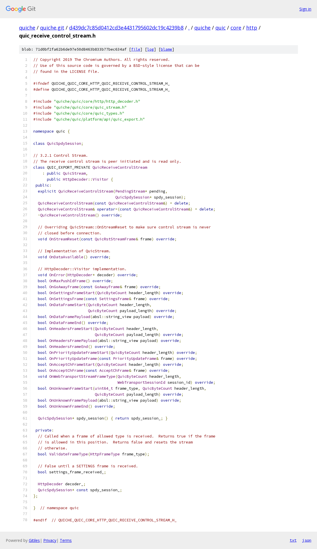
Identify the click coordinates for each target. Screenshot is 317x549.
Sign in (305, 9)
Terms (66, 540)
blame (166, 49)
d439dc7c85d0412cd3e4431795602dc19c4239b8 (126, 27)
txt (293, 540)
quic (220, 27)
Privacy (49, 540)
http (251, 27)
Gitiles (34, 540)
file (135, 49)
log (150, 49)
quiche (27, 27)
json (306, 540)
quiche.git (52, 27)
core (235, 27)
